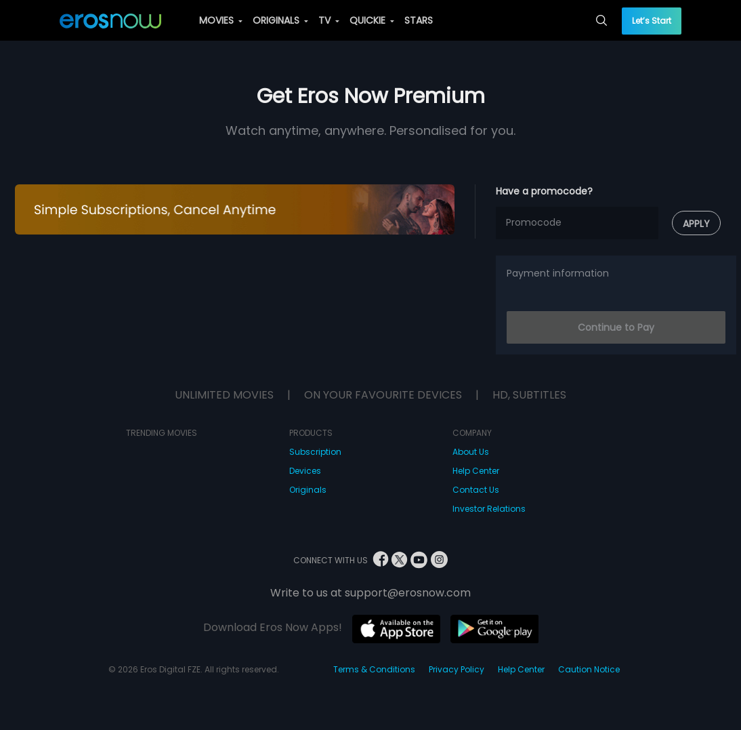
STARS (418, 20)
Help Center (475, 470)
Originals (307, 489)
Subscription (315, 452)
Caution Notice (589, 669)
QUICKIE (372, 20)
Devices (305, 470)
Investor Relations (489, 508)
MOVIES (220, 20)
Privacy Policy (456, 669)
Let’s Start (651, 20)
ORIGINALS (280, 20)
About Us (470, 452)
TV (328, 20)
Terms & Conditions (374, 669)
